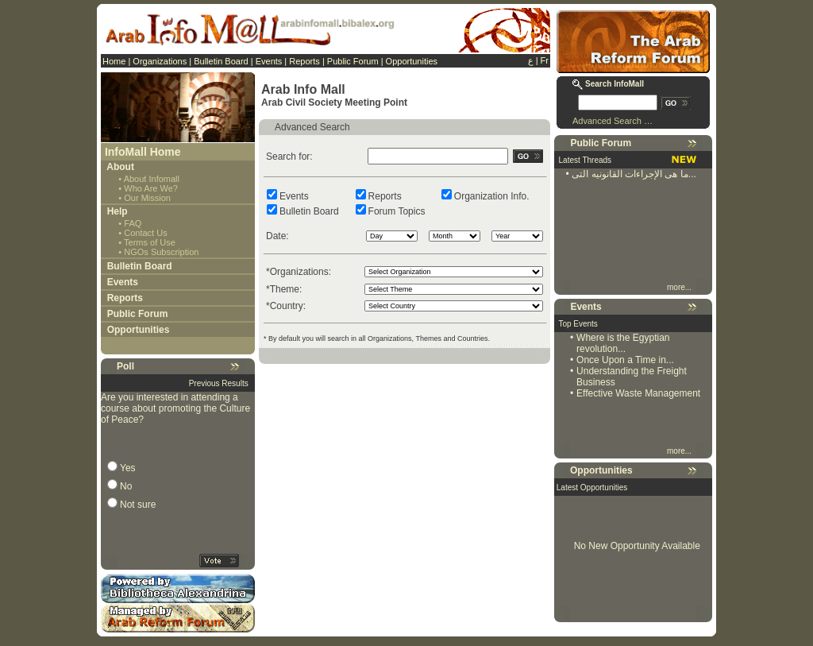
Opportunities (411, 61)
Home (113, 61)
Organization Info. (492, 196)
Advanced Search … (612, 121)
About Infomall (151, 179)
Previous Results (219, 383)
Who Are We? (151, 188)
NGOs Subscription (161, 252)
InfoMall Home (143, 151)
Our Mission (147, 198)
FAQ (132, 223)
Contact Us (145, 233)
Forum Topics (397, 211)
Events (269, 61)
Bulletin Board (221, 61)
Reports (304, 61)
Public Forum (353, 61)
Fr (545, 60)
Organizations (160, 61)
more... (680, 287)
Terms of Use (149, 242)
